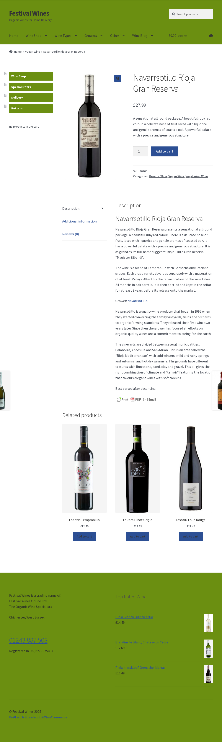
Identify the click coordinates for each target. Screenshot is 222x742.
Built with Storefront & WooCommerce (38, 717)
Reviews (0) (70, 234)
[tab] (84, 208)
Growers (91, 35)
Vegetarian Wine (197, 176)
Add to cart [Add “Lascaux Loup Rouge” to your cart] (190, 536)
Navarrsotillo (137, 301)
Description (71, 208)
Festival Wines (29, 13)
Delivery (17, 97)
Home (13, 35)
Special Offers (21, 87)
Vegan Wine (32, 52)
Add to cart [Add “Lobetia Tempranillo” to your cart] (84, 536)
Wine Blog (139, 35)
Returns (17, 108)
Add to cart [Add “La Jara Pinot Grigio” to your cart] (137, 536)
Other (114, 35)
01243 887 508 (28, 640)
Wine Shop (33, 35)
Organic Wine (158, 176)
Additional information (79, 221)
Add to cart (164, 151)
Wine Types (63, 35)
